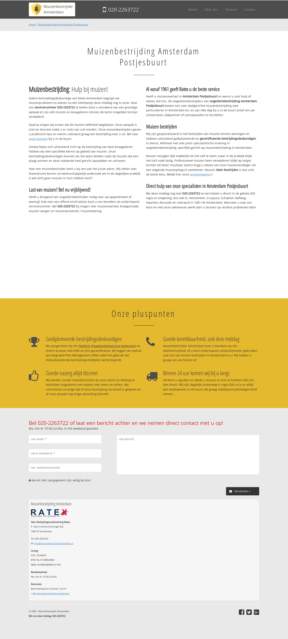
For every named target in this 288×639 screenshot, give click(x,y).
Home (32, 24)
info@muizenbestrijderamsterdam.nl (53, 543)
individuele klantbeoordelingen (51, 593)
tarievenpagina (200, 174)
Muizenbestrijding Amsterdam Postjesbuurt (63, 24)
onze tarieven (38, 139)
